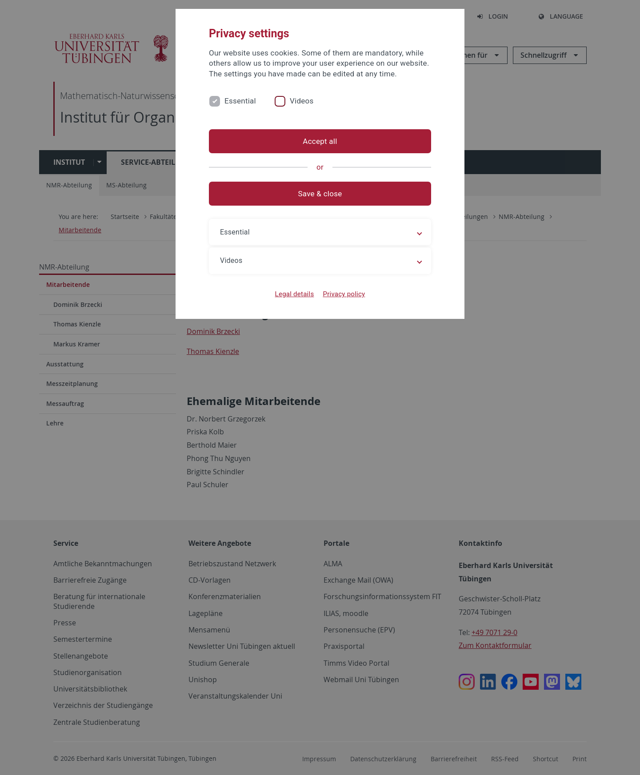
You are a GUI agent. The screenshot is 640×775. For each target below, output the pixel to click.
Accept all (320, 141)
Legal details (294, 294)
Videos (302, 100)
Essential (240, 100)
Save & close (320, 193)
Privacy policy (344, 294)
